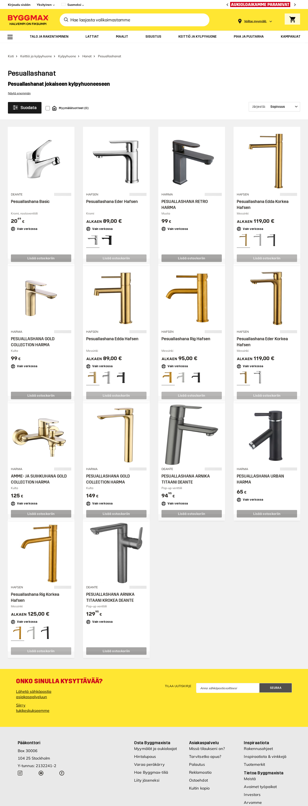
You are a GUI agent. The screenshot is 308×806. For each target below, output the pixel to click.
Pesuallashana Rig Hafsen (185, 331)
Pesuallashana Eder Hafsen (112, 194)
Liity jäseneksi (146, 773)
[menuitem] (10, 37)
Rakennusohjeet (258, 741)
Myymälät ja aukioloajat (155, 741)
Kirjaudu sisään (19, 5)
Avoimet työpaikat (260, 779)
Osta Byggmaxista (152, 735)
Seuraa (275, 680)
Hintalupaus (145, 749)
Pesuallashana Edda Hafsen (112, 331)
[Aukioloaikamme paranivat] (261, 4)
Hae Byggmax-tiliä (151, 765)
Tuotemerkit (254, 757)
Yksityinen (44, 5)
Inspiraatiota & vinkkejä (265, 749)
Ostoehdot (198, 773)
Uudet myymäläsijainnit (265, 803)
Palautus (197, 757)
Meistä (250, 771)
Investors (252, 787)
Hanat (87, 49)
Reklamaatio (200, 765)
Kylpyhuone (67, 49)
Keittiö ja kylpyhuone (36, 49)
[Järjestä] (274, 99)
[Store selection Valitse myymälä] (255, 21)
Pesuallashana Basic (30, 194)
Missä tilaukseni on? (207, 741)
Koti (11, 49)
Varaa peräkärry (149, 757)
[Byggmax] (28, 19)
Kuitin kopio (199, 780)
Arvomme (253, 795)
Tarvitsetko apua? (205, 749)
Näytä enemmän (19, 86)
